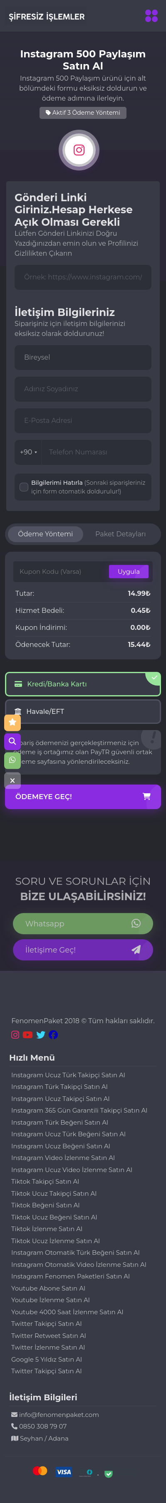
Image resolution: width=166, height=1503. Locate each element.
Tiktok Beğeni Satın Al (45, 1205)
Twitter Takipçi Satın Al (46, 1324)
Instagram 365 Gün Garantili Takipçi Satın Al (79, 1110)
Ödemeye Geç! (83, 797)
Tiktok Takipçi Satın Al (45, 1181)
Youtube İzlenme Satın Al (50, 1300)
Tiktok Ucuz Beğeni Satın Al (54, 1217)
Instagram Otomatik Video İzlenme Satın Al (78, 1265)
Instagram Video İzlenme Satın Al (63, 1158)
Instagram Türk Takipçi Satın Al (59, 1087)
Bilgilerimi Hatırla (88, 487)
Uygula (129, 571)
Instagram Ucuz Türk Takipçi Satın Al (68, 1075)
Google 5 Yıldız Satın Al (46, 1359)
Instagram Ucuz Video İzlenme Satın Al (71, 1170)
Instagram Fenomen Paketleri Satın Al (70, 1276)
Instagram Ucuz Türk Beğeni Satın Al (68, 1134)
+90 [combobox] (28, 452)
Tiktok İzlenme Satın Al (46, 1229)
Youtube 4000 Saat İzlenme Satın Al (67, 1312)
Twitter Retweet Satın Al (48, 1336)
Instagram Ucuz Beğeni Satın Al (60, 1146)
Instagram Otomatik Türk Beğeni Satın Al (75, 1252)
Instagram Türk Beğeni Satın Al (59, 1122)
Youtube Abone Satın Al (48, 1288)
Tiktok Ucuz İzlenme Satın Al (55, 1241)
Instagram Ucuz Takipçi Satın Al (60, 1099)
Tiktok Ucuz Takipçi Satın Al (54, 1193)
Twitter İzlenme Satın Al (48, 1347)
